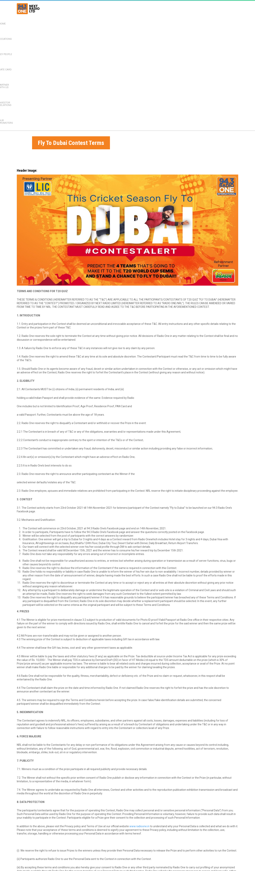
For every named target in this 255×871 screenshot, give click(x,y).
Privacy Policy (72, 869)
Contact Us (88, 869)
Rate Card (139, 8)
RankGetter (119, 859)
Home (79, 8)
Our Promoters (224, 8)
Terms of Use (54, 869)
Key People (118, 8)
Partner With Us (164, 8)
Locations (97, 8)
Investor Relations (194, 8)
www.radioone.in (139, 711)
